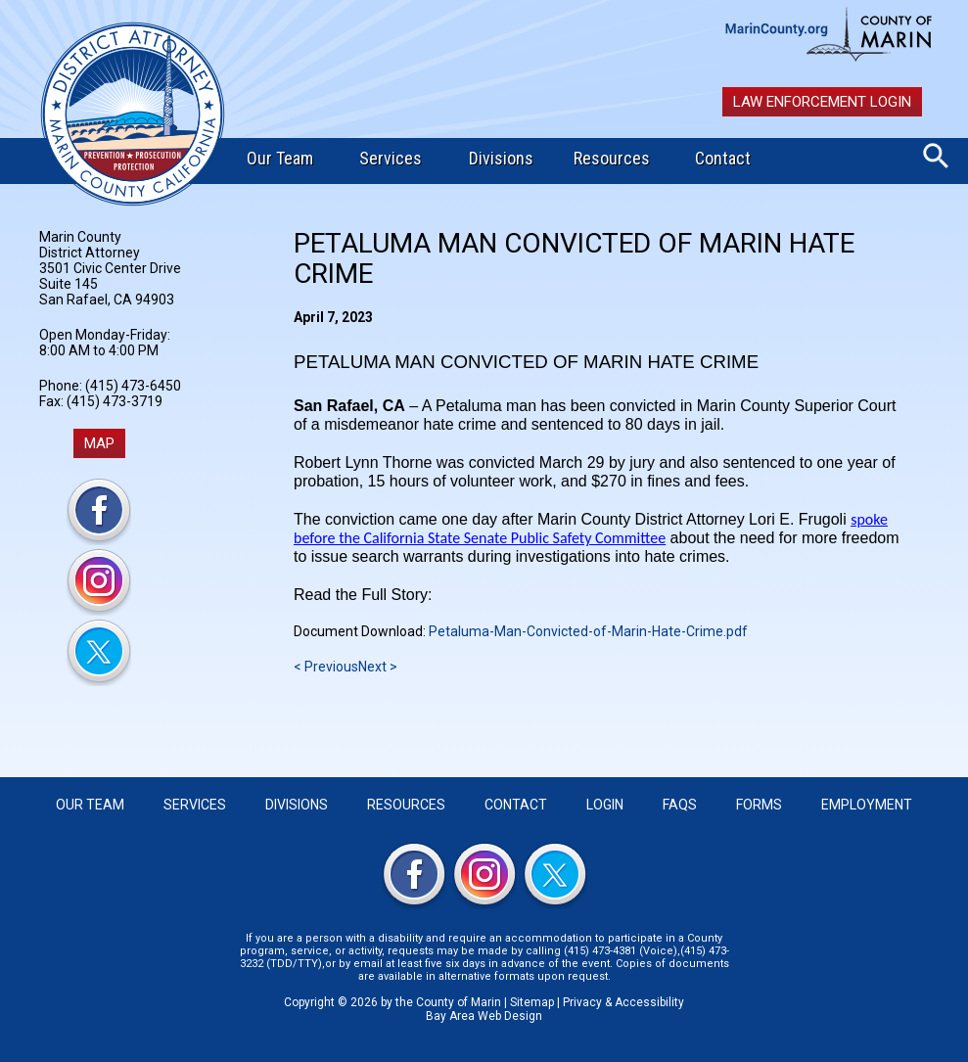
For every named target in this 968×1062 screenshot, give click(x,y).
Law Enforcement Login (822, 102)
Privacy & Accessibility (623, 1002)
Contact (723, 158)
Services (390, 158)
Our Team (280, 158)
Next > (377, 666)
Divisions (501, 158)
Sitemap (532, 1002)
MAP (99, 443)
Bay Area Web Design (484, 1016)
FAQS (680, 804)
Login (604, 804)
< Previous (326, 666)
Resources (612, 158)
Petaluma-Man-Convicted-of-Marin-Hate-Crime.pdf (588, 631)
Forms (759, 804)
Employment (866, 804)
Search (936, 156)
